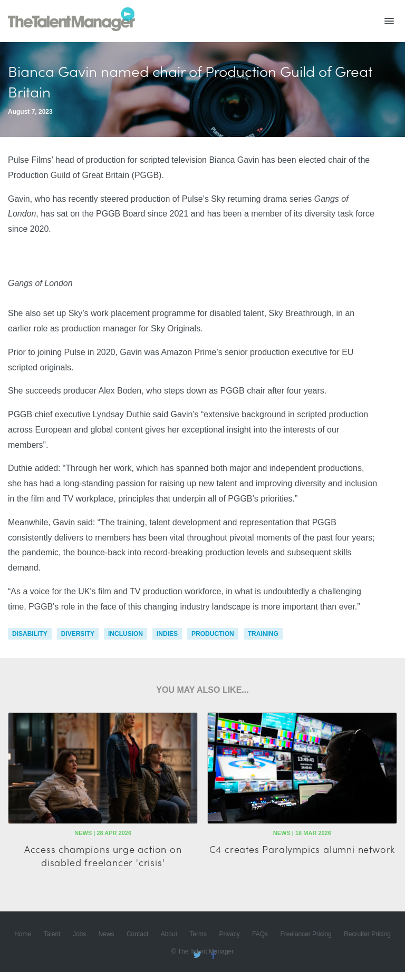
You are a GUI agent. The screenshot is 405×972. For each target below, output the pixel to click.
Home (22, 934)
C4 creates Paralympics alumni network (302, 849)
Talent (52, 934)
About (169, 934)
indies (167, 633)
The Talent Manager (71, 21)
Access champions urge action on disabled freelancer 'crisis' (103, 855)
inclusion (125, 633)
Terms (198, 934)
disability (29, 633)
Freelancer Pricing (305, 934)
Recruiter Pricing (367, 934)
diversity (77, 633)
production (212, 633)
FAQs (260, 934)
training (263, 633)
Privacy (229, 934)
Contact (137, 934)
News (106, 934)
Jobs (79, 934)
